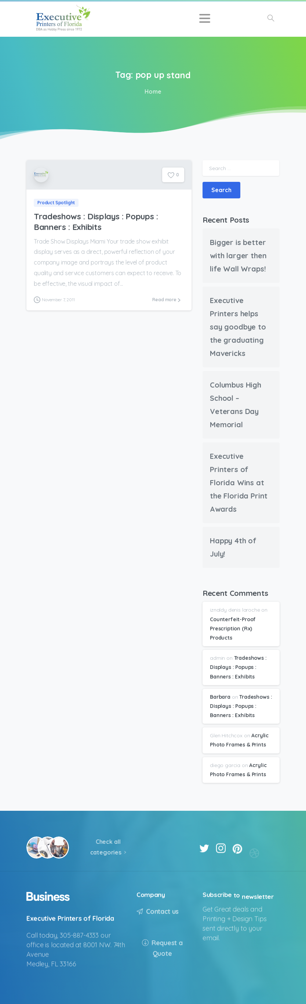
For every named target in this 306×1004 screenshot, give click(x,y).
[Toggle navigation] (204, 18)
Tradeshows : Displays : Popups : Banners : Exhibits (96, 221)
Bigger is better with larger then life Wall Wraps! (238, 255)
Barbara (220, 697)
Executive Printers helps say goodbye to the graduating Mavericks (238, 327)
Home (151, 91)
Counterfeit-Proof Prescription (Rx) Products (233, 628)
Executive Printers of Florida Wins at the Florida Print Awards (238, 482)
